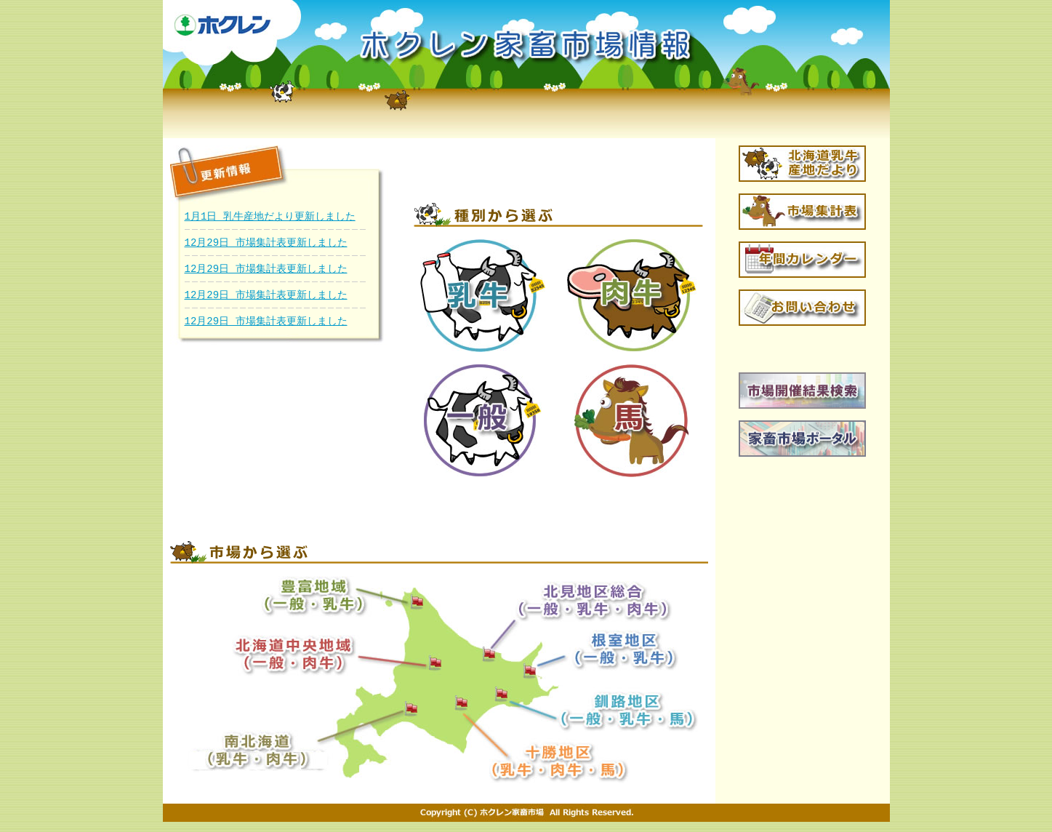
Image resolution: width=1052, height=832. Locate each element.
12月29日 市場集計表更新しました (266, 242)
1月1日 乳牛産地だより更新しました (270, 216)
